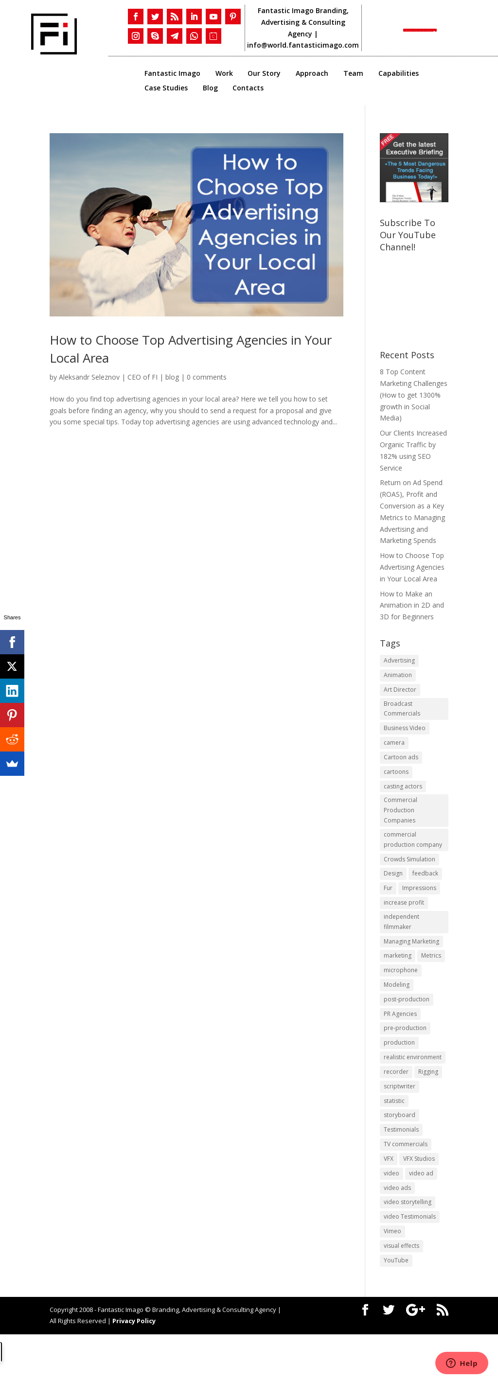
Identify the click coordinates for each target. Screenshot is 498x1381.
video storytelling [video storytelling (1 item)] (407, 1244)
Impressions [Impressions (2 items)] (419, 908)
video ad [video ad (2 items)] (421, 1213)
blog (172, 377)
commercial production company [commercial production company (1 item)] (413, 856)
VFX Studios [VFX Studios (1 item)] (419, 1198)
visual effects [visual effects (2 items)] (401, 1291)
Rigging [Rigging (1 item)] (428, 1105)
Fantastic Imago (172, 74)
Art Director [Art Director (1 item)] (400, 692)
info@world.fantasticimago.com (304, 45)
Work (224, 74)
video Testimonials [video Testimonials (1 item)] (410, 1260)
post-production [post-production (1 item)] (406, 1028)
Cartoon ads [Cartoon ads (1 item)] (401, 765)
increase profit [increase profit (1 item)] (404, 923)
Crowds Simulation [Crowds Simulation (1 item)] (409, 877)
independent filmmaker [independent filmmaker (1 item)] (401, 945)
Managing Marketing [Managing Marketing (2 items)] (411, 966)
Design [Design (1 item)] (393, 893)
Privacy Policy (134, 1367)
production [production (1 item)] (399, 1074)
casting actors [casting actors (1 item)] (403, 796)
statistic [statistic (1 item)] (394, 1136)
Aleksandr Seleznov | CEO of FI (108, 377)
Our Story (264, 74)
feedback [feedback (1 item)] (425, 893)
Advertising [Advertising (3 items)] (399, 661)
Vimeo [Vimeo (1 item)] (392, 1275)
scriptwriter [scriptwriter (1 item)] (399, 1121)
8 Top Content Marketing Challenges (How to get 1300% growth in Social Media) (413, 394)
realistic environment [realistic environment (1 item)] (413, 1089)
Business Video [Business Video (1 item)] (405, 734)
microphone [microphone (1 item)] (401, 997)
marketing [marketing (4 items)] (397, 982)
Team (353, 74)
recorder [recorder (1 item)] (396, 1105)
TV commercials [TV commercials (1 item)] (405, 1182)
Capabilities (398, 74)
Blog (210, 88)
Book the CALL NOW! (415, 27)
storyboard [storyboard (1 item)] (399, 1151)
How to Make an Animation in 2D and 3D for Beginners (412, 605)
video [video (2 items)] (391, 1213)
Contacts (248, 88)
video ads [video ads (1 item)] (397, 1228)
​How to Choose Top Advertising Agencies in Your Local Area (412, 567)
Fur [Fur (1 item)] (388, 908)
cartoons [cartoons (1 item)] (396, 781)
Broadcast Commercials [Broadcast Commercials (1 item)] (402, 713)
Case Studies (166, 88)
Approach (312, 74)
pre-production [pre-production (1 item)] (405, 1059)
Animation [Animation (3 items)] (398, 676)
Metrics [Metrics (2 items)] (431, 982)
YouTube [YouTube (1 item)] (396, 1306)
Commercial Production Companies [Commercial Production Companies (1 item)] (400, 823)
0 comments (207, 377)
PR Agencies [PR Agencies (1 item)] (400, 1043)
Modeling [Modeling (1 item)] (396, 1012)
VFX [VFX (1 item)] (388, 1198)
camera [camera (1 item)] (394, 750)
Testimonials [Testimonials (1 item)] (401, 1167)
